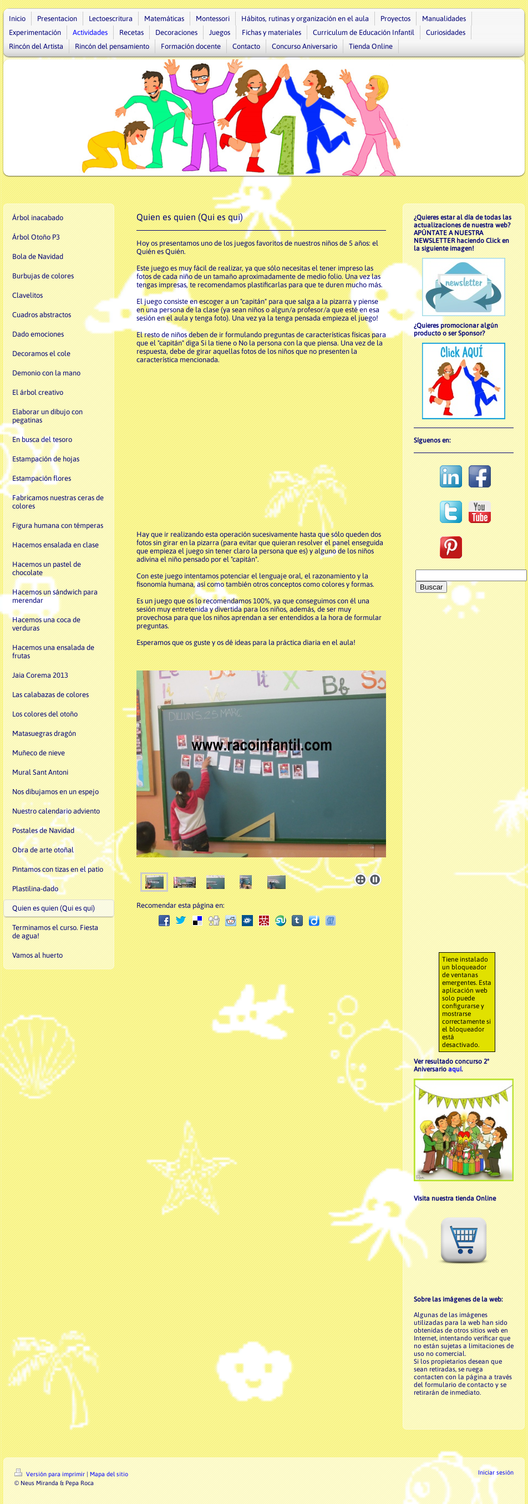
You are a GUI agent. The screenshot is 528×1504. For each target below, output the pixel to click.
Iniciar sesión (496, 1472)
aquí (454, 1069)
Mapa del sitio (109, 1474)
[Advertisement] (261, 447)
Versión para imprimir (50, 1474)
